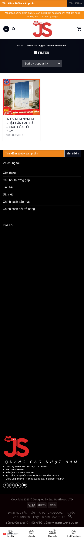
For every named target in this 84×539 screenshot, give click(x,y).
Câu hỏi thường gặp (16, 180)
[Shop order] (42, 63)
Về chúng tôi (22, 517)
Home (20, 45)
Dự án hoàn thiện (54, 517)
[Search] (13, 29)
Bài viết (8, 194)
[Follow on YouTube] (24, 485)
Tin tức (70, 513)
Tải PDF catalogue (50, 513)
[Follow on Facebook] (6, 485)
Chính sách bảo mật (16, 201)
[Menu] (6, 29)
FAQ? (36, 517)
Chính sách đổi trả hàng (19, 209)
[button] (70, 517)
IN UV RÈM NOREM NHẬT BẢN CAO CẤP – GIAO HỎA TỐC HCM (20, 125)
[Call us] (18, 485)
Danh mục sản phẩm (21, 513)
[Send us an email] (12, 485)
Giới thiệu (9, 172)
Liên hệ (8, 187)
